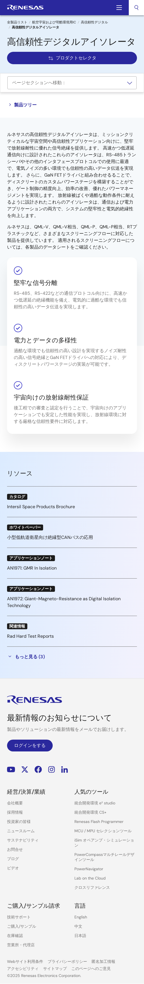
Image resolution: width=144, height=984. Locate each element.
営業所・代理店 (21, 944)
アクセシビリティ (23, 968)
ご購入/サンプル (21, 926)
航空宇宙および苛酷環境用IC (54, 22)
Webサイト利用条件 (25, 961)
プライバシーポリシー (67, 961)
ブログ (13, 858)
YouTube (11, 769)
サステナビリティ (23, 840)
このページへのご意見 (91, 968)
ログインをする (30, 745)
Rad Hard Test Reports (30, 636)
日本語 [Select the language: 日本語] (80, 935)
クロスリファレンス (92, 887)
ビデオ (13, 868)
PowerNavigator (88, 868)
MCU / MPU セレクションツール (103, 830)
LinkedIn (64, 769)
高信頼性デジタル (94, 22)
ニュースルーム (21, 830)
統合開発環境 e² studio (94, 803)
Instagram (51, 769)
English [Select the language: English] (80, 917)
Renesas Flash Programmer (98, 821)
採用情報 (15, 812)
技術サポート (19, 917)
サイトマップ (55, 968)
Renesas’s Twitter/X (24, 769)
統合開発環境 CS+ (90, 812)
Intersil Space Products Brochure (41, 507)
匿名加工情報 (103, 961)
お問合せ (15, 849)
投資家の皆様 (19, 821)
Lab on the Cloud (90, 878)
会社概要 (15, 803)
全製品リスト (17, 22)
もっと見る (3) (26, 656)
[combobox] (136, 7)
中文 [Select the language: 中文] (78, 926)
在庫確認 (15, 935)
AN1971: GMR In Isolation (32, 568)
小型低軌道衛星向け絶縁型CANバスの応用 (50, 537)
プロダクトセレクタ (72, 58)
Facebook (38, 769)
